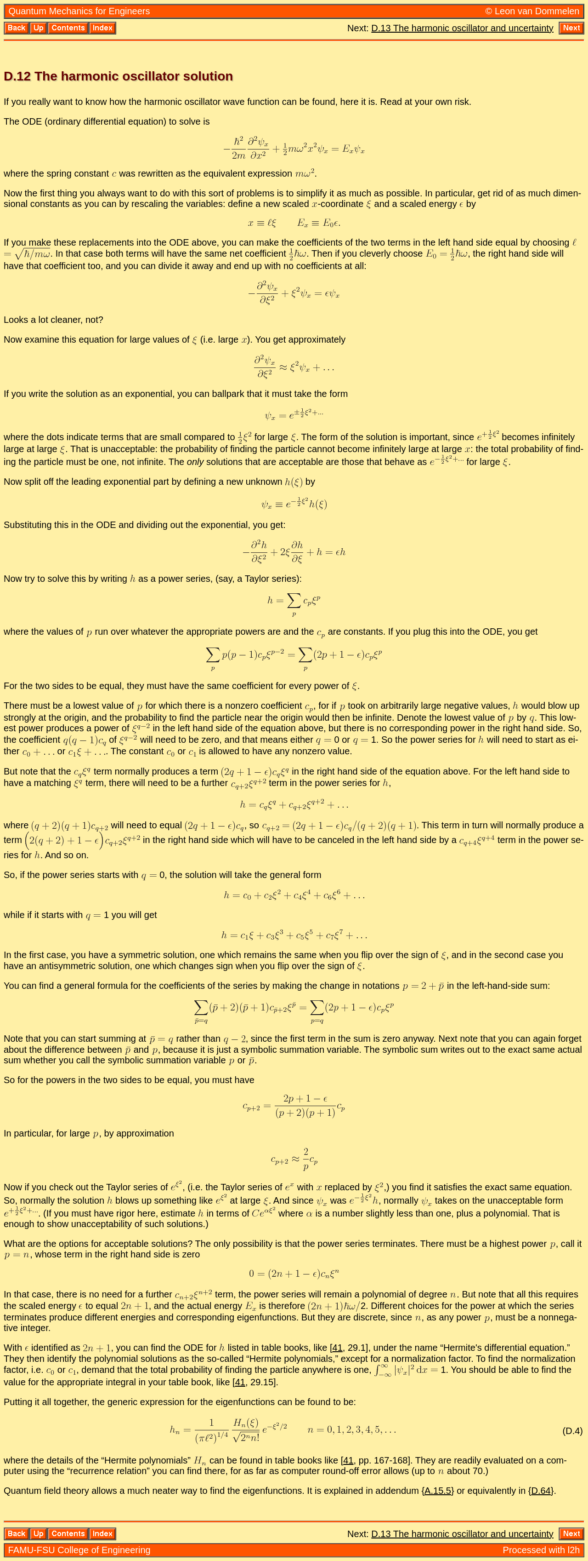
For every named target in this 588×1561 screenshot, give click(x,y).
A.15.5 (437, 1491)
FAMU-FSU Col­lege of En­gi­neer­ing (79, 1550)
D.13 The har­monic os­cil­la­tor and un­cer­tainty (462, 28)
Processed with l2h (541, 1550)
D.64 (541, 1491)
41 (338, 1348)
